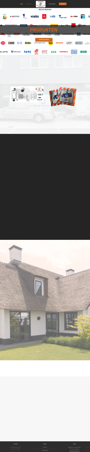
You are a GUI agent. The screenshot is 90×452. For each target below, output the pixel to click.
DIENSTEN (45, 450)
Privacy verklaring (74, 449)
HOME (45, 447)
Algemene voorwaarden (74, 447)
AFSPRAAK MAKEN (44, 39)
